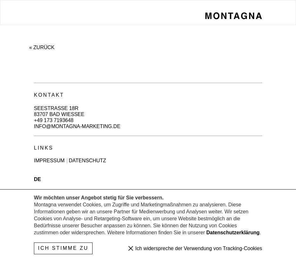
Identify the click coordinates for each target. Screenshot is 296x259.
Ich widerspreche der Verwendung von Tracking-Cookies (198, 248)
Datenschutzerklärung (233, 232)
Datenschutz (87, 160)
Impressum (49, 160)
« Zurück (42, 47)
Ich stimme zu (63, 248)
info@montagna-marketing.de (77, 126)
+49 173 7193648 (54, 120)
